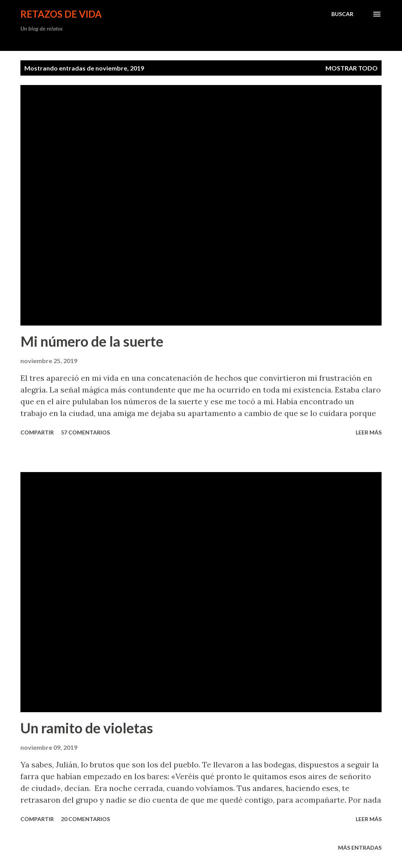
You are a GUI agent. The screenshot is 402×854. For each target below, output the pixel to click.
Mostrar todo (351, 68)
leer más (369, 432)
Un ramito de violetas (86, 727)
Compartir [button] (37, 432)
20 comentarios (85, 819)
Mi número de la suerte (91, 341)
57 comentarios (85, 432)
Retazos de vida (61, 14)
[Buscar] (342, 14)
